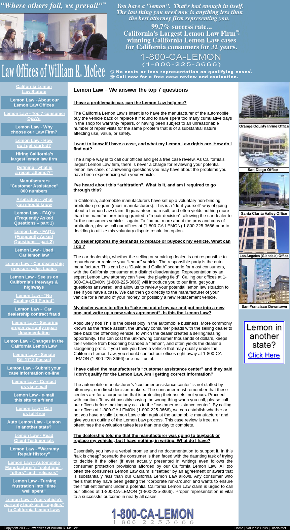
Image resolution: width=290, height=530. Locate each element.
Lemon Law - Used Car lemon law (35, 252)
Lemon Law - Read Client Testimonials (34, 438)
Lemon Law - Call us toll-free (34, 411)
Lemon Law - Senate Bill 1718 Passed (34, 357)
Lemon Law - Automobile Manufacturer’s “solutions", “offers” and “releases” (34, 467)
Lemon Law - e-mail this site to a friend (34, 397)
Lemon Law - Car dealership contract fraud (34, 311)
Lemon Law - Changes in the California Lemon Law (34, 343)
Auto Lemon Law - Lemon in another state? (34, 424)
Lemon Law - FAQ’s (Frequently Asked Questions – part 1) (34, 218)
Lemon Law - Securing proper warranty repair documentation (35, 327)
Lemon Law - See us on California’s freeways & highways (34, 282)
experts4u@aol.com (175, 358)
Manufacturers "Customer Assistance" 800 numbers (34, 186)
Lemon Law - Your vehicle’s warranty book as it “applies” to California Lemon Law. (34, 504)
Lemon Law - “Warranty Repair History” (34, 451)
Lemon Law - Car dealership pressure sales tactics (34, 266)
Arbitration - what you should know (34, 202)
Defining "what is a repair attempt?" (34, 170)
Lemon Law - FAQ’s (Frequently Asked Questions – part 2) (34, 236)
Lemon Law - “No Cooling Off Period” (33, 298)
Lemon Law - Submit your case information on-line (34, 370)
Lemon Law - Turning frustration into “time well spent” (34, 486)
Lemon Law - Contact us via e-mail (34, 384)
